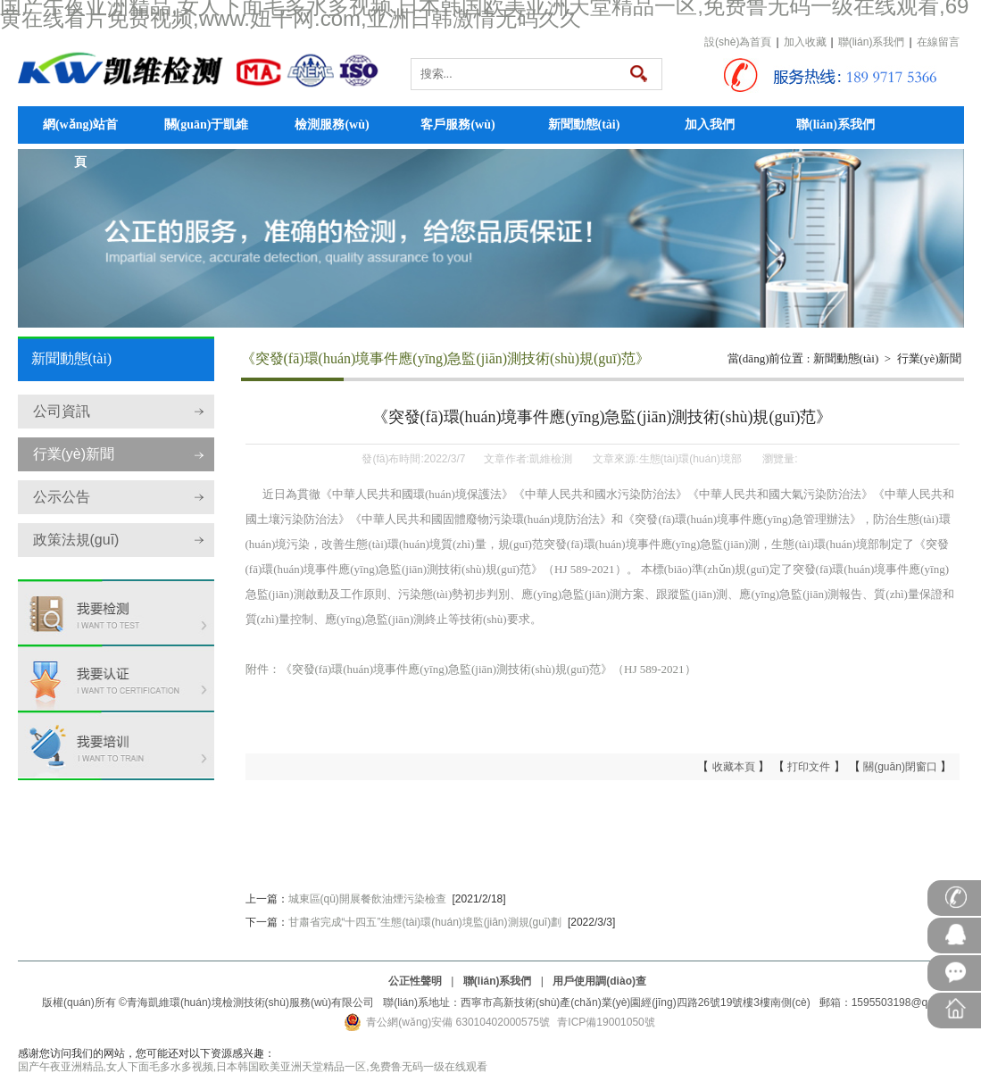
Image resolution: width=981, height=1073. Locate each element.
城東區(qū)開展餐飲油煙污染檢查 (367, 899)
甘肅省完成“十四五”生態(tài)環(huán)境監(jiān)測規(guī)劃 (425, 922)
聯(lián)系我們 (871, 42)
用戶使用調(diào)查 (599, 981)
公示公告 (61, 496)
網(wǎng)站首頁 (80, 131)
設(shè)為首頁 (737, 42)
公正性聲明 (415, 981)
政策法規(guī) (76, 539)
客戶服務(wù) (457, 124)
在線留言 (938, 42)
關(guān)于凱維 (206, 124)
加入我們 (710, 124)
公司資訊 (61, 411)
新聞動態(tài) (584, 124)
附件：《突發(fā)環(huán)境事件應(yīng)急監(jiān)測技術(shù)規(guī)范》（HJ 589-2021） (470, 669)
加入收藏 (805, 42)
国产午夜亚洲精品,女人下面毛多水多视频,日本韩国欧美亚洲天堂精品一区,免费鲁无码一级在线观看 (252, 1067)
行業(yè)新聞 (74, 454)
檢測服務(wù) (332, 124)
